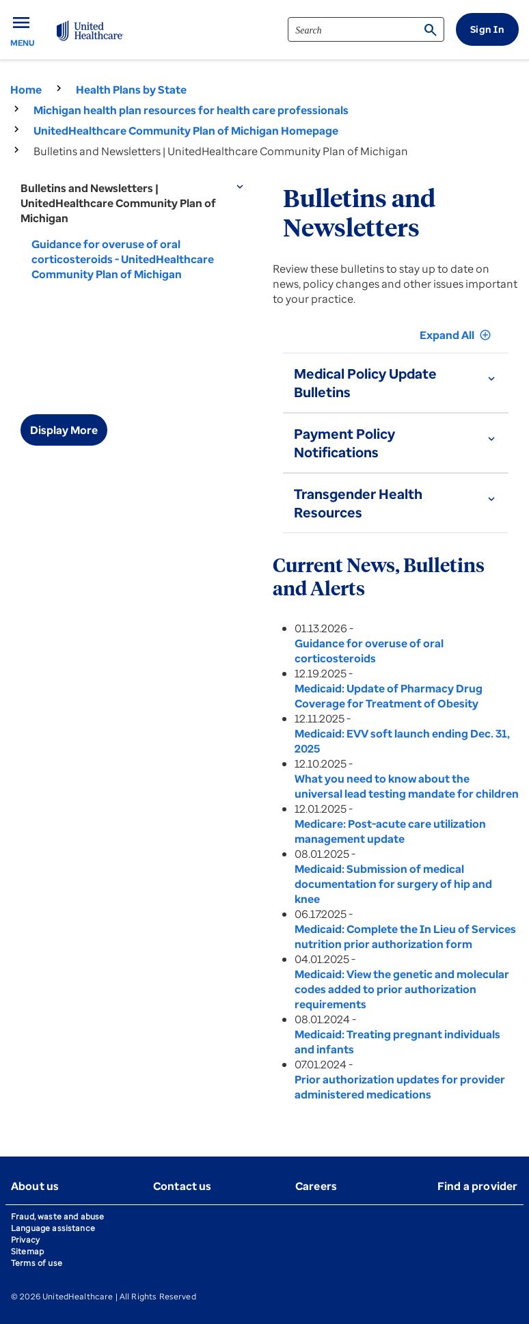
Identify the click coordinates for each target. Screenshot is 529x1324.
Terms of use (36, 1263)
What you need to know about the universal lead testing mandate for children (407, 786)
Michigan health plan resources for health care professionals (191, 110)
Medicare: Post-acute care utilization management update (390, 831)
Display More (64, 429)
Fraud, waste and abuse (57, 1216)
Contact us (182, 1185)
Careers (316, 1185)
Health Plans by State (131, 89)
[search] (366, 29)
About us (35, 1185)
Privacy (25, 1239)
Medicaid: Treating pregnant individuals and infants (397, 1042)
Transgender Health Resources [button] (358, 503)
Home (26, 89)
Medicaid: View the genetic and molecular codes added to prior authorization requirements (402, 989)
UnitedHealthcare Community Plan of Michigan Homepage (185, 130)
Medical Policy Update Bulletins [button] (365, 382)
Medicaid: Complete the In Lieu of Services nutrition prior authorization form (405, 936)
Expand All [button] (455, 335)
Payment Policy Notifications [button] (344, 442)
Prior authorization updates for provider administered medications (400, 1087)
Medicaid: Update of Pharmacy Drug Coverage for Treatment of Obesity (389, 696)
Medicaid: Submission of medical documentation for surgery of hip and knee (393, 883)
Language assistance (53, 1228)
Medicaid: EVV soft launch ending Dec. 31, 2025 (402, 741)
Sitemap (27, 1251)
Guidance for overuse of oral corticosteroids (369, 651)
